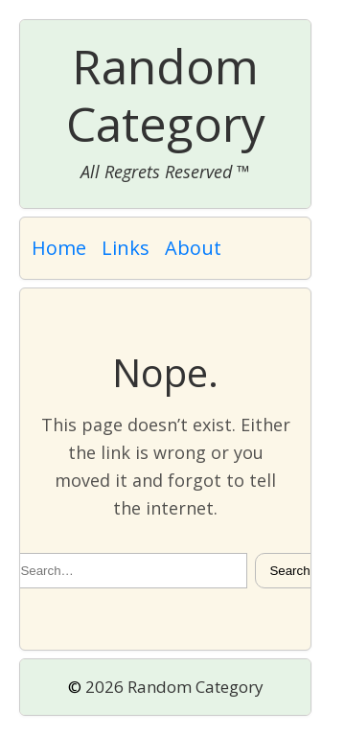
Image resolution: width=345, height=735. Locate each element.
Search (289, 570)
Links (126, 248)
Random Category (165, 95)
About (193, 248)
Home (59, 248)
